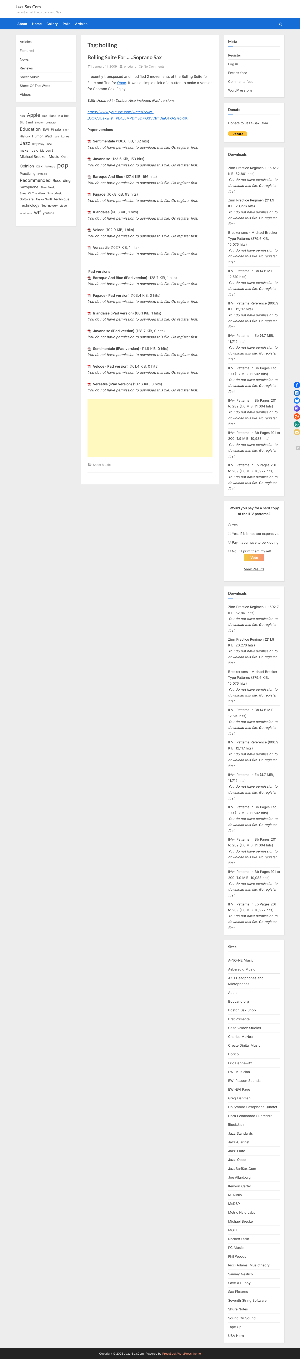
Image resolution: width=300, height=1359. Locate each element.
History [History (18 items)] (25, 136)
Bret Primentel (239, 1019)
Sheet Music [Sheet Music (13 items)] (47, 187)
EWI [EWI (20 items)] (46, 130)
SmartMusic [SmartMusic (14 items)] (54, 193)
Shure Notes (238, 1309)
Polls (66, 24)
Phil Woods (237, 1257)
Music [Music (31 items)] (54, 156)
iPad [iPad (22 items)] (48, 136)
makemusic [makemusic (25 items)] (29, 150)
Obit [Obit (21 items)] (64, 157)
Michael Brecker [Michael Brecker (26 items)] (33, 157)
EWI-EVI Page (239, 1089)
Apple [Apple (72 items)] (33, 115)
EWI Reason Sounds (244, 1081)
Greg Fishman (239, 1098)
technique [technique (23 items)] (61, 199)
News (24, 59)
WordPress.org (240, 90)
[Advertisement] (150, 428)
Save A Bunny (239, 1283)
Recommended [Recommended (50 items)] (35, 180)
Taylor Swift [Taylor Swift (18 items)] (44, 199)
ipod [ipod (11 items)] (56, 136)
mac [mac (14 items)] (49, 144)
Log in (233, 64)
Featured (27, 51)
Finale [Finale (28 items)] (56, 129)
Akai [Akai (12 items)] (22, 115)
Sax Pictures (238, 1292)
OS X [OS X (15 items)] (39, 166)
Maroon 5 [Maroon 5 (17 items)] (46, 150)
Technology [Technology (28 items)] (29, 205)
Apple (232, 993)
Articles (81, 24)
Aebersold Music (241, 969)
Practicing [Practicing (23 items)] (27, 174)
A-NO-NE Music (241, 961)
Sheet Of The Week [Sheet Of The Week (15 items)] (32, 193)
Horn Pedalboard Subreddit (250, 1116)
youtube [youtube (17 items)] (48, 213)
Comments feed (241, 81)
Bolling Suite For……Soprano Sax (125, 57)
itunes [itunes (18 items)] (65, 136)
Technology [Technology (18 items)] (49, 205)
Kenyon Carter (239, 1186)
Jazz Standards (240, 1133)
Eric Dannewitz (240, 1063)
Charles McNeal (241, 1037)
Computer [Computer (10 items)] (51, 122)
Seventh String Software (247, 1301)
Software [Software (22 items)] (27, 199)
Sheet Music (102, 464)
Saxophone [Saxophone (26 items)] (29, 187)
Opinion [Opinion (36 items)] (27, 166)
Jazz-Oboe (237, 1160)
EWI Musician (239, 1072)
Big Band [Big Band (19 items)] (26, 122)
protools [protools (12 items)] (42, 173)
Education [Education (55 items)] (30, 129)
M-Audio (235, 1195)
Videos (25, 94)
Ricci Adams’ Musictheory (249, 1265)
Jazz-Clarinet (238, 1142)
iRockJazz (236, 1125)
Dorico (233, 1054)
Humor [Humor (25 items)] (37, 136)
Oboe (121, 83)
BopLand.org (238, 1002)
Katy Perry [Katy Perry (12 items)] (38, 144)
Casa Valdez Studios (244, 1028)
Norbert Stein (238, 1239)
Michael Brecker (241, 1221)
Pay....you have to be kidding (255, 542)
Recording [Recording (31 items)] (62, 180)
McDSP (234, 1204)
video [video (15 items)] (63, 205)
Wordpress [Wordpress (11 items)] (26, 213)
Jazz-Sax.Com (28, 6)
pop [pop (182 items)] (62, 165)
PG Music (236, 1248)
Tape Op (234, 1327)
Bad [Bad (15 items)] (44, 115)
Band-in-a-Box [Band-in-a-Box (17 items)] (59, 115)
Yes (235, 525)
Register (234, 55)
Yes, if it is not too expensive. (255, 534)
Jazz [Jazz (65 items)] (25, 143)
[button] (297, 385)
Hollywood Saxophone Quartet (252, 1107)
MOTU (233, 1230)
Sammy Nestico (240, 1274)
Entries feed (237, 73)
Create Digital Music (244, 1046)
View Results (254, 569)
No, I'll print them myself (251, 551)
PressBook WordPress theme (181, 1353)
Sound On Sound (242, 1318)
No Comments (154, 66)
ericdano (130, 66)
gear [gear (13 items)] (66, 129)
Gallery (52, 24)
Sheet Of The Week (35, 86)
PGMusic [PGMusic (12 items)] (50, 166)
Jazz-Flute (236, 1151)
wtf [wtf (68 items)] (37, 212)
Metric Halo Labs (241, 1213)
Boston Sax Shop (242, 1010)
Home (37, 24)
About (22, 24)
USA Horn (236, 1336)
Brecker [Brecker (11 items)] (39, 122)
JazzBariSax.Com (242, 1169)
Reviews (26, 68)
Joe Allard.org (239, 1177)
